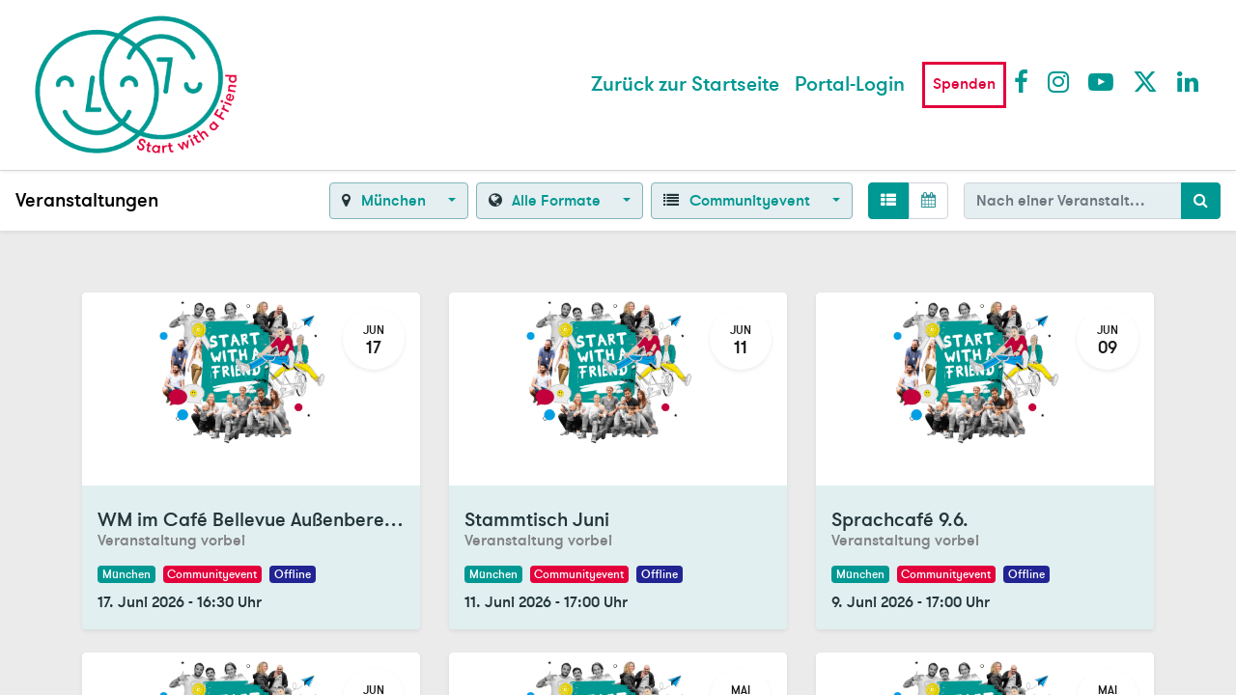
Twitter (1144, 81)
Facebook (1025, 81)
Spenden (964, 84)
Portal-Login (850, 84)
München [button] (385, 200)
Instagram (1059, 81)
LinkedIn (1188, 81)
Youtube (1100, 81)
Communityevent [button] (738, 200)
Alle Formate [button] (546, 200)
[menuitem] (685, 85)
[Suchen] (1201, 200)
